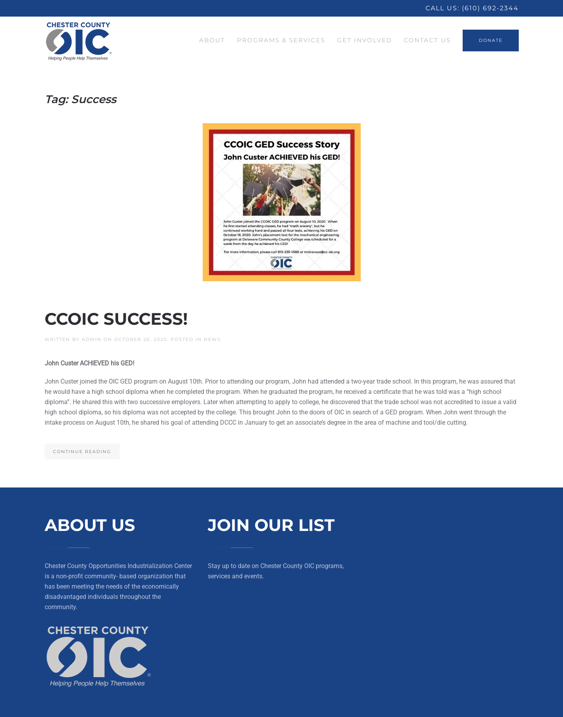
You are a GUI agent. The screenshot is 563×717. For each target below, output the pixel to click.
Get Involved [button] (364, 40)
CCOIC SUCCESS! (116, 319)
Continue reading (82, 451)
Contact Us (427, 40)
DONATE (491, 40)
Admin (92, 339)
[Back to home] (79, 40)
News (212, 339)
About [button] (212, 40)
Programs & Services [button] (281, 40)
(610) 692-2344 (490, 8)
